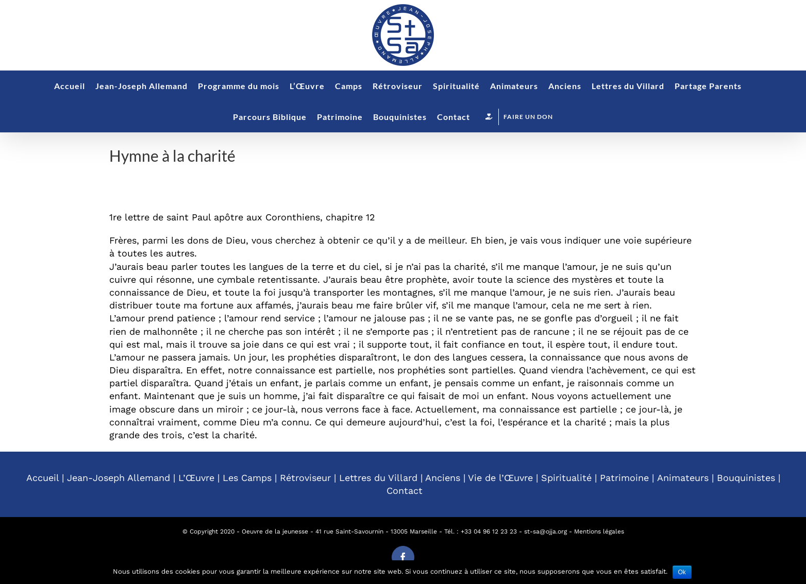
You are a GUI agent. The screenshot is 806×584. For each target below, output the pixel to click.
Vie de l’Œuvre (500, 477)
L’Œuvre (196, 477)
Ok (682, 572)
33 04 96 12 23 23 (490, 531)
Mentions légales (599, 531)
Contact (405, 490)
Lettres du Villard (378, 477)
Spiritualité (566, 477)
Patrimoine (624, 477)
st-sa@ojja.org (545, 531)
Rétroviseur (305, 477)
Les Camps (247, 477)
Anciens (442, 477)
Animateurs (683, 477)
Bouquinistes (746, 477)
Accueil (42, 477)
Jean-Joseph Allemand (118, 477)
